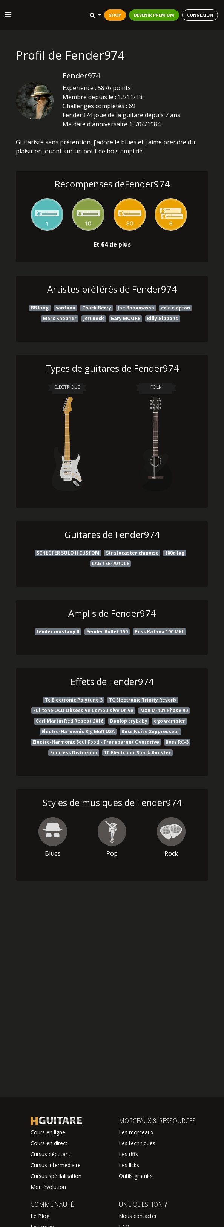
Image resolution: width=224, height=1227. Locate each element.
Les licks (129, 1165)
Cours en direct (49, 1143)
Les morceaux (136, 1132)
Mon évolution (48, 1186)
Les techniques (137, 1143)
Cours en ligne (48, 1132)
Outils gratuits (136, 1176)
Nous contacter (138, 1215)
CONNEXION (200, 15)
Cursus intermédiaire (56, 1165)
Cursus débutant (51, 1154)
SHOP (115, 15)
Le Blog (40, 1215)
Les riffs (128, 1154)
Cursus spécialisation (56, 1176)
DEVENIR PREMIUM (154, 15)
